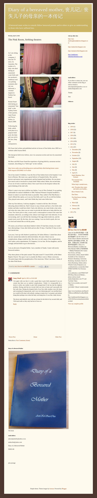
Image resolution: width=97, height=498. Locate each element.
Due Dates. (75, 194)
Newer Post (12, 337)
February (75, 205)
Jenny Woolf (17, 278)
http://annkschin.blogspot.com (77, 47)
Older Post (58, 337)
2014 (72, 141)
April (73, 173)
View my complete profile (75, 304)
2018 (72, 129)
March (74, 202)
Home (35, 337)
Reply (15, 304)
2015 (72, 138)
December (75, 149)
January (74, 208)
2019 (72, 126)
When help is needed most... (80, 184)
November (75, 152)
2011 (72, 212)
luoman (52, 488)
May (73, 170)
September (75, 158)
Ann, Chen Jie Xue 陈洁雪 (21, 266)
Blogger (64, 488)
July (73, 164)
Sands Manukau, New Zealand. (78, 176)
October (74, 155)
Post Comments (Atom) (23, 340)
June (73, 167)
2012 (72, 147)
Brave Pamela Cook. (78, 192)
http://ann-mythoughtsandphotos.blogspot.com (78, 41)
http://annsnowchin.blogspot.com (77, 51)
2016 (72, 135)
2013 (72, 144)
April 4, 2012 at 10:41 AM (29, 278)
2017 (72, 132)
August (74, 161)
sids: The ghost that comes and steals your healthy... (80, 188)
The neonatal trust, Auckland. (77, 180)
